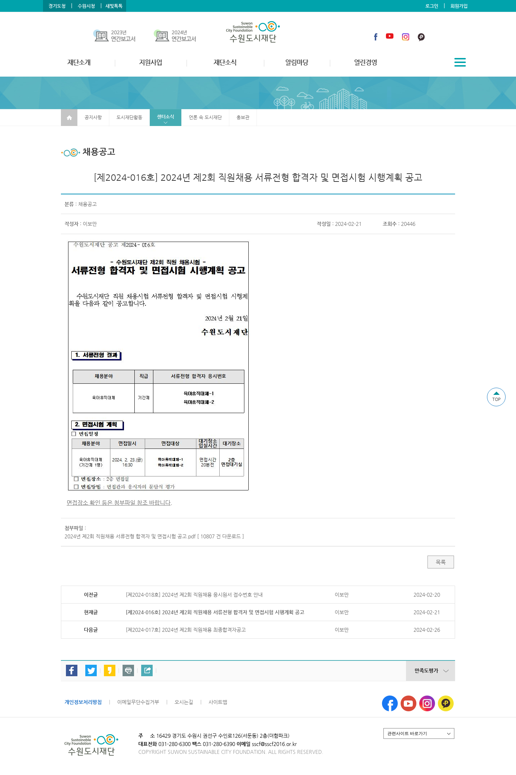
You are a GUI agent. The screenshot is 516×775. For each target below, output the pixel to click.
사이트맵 (218, 702)
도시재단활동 (129, 117)
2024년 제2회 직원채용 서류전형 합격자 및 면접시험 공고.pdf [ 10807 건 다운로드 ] (154, 536)
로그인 (431, 6)
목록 (441, 562)
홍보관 (242, 117)
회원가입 (459, 6)
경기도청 (57, 6)
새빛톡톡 (114, 6)
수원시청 (86, 6)
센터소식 (165, 116)
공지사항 (93, 117)
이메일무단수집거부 (138, 702)
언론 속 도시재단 (205, 117)
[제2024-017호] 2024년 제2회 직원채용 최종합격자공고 (186, 630)
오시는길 (184, 702)
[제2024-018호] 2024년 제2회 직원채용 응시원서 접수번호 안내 (194, 594)
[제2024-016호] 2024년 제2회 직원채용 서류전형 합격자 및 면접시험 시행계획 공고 (215, 612)
